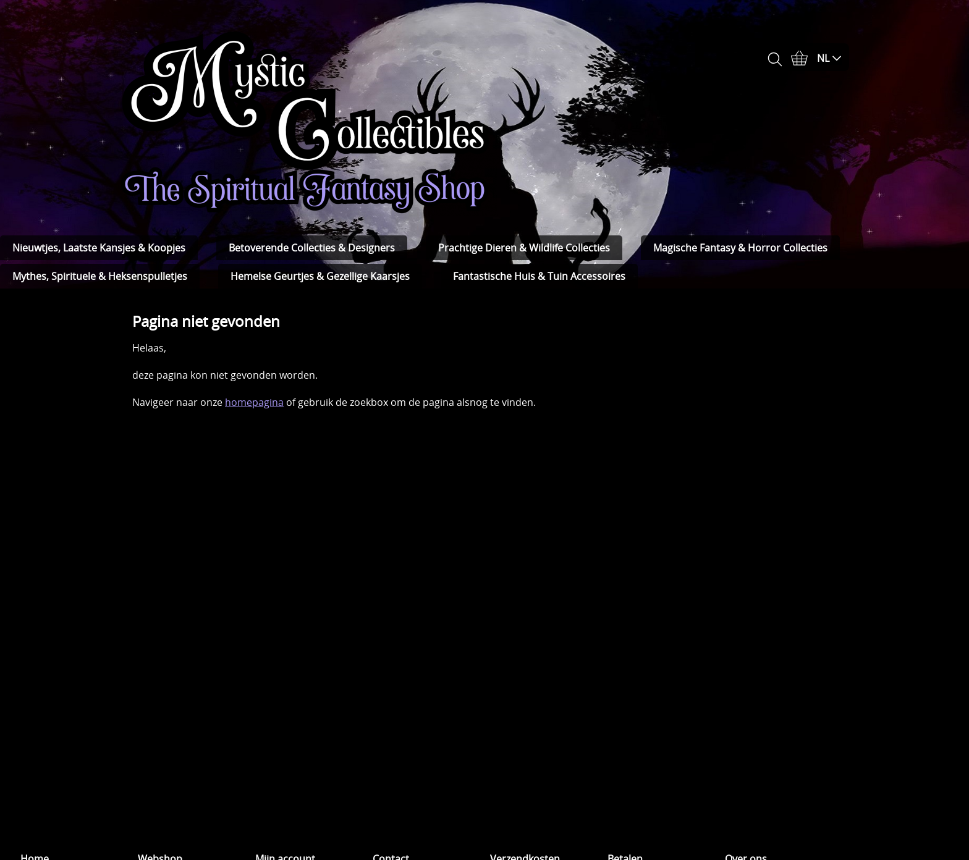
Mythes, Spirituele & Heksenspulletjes (99, 276)
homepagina (254, 402)
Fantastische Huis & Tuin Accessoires (539, 276)
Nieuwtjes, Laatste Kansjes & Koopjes (98, 248)
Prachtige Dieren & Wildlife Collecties (524, 248)
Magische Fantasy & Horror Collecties (740, 248)
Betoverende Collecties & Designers (312, 248)
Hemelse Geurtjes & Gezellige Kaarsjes (320, 276)
